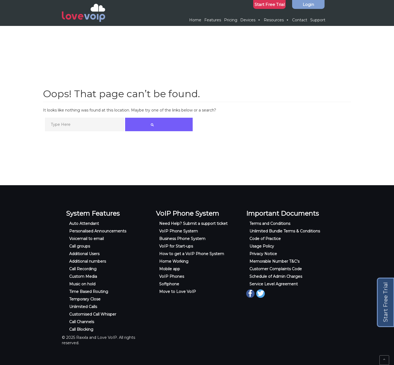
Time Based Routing (88, 291)
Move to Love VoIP (177, 291)
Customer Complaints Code (275, 268)
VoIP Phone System (178, 231)
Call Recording (82, 268)
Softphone (169, 284)
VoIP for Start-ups (176, 246)
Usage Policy (261, 246)
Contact (299, 20)
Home (195, 20)
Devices (250, 20)
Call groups (79, 246)
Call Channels (81, 321)
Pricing (230, 20)
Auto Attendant (84, 223)
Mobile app (169, 268)
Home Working (173, 261)
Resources (276, 20)
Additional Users (84, 253)
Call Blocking (81, 329)
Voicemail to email (86, 238)
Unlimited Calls (83, 306)
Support (317, 20)
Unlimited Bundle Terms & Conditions (284, 231)
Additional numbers (87, 261)
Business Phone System (182, 238)
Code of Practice (265, 238)
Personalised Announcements (97, 231)
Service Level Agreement (273, 284)
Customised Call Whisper (92, 314)
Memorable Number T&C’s (274, 261)
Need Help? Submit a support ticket (193, 223)
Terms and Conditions (269, 223)
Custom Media (83, 276)
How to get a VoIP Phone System (191, 253)
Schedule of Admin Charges (275, 276)
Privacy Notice (263, 253)
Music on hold (82, 284)
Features (212, 20)
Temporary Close (85, 299)
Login (308, 4)
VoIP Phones (171, 276)
